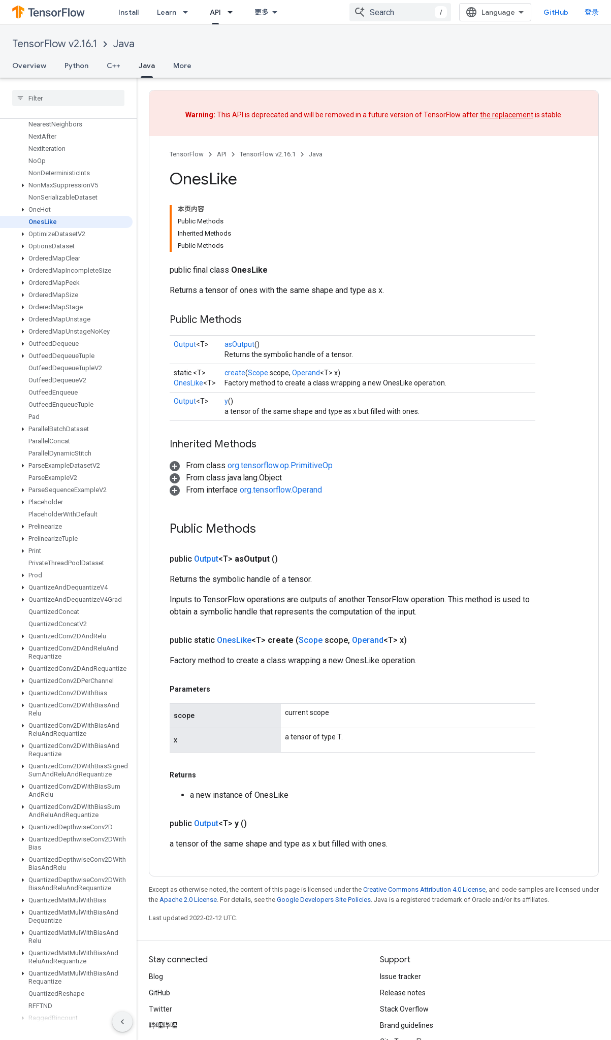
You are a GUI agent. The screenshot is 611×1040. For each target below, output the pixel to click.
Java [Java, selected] (147, 65)
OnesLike (188, 383)
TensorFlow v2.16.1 (54, 44)
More (182, 65)
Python (76, 65)
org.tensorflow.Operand (281, 490)
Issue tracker (400, 976)
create (234, 373)
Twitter (160, 1009)
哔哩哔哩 (163, 1025)
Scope (258, 373)
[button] (66, 185)
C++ (113, 65)
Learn (166, 12)
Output (185, 344)
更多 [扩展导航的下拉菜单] (261, 12)
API (222, 154)
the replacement (506, 115)
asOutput (239, 344)
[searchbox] (68, 98)
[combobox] (400, 12)
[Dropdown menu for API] (233, 12)
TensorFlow (187, 154)
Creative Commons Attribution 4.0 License (424, 889)
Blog (156, 976)
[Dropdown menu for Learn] (188, 12)
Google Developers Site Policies (324, 899)
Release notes (403, 993)
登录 (592, 12)
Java (124, 44)
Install (128, 12)
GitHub (555, 12)
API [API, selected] (215, 12)
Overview (29, 65)
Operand (306, 373)
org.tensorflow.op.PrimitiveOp (280, 465)
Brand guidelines (406, 1025)
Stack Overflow (404, 1009)
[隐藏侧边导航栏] (122, 1022)
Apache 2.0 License (188, 899)
